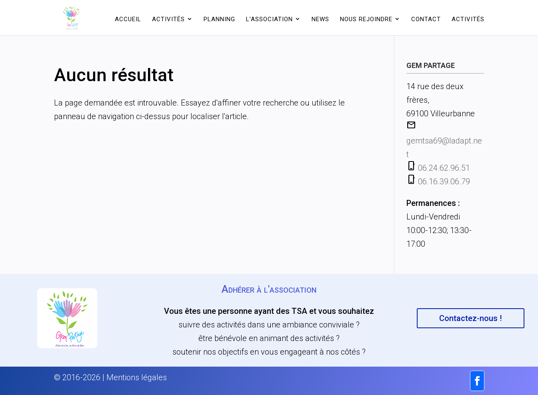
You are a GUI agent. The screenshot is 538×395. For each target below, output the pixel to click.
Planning (219, 19)
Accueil (128, 19)
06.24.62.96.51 (444, 168)
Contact (426, 19)
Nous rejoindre (366, 19)
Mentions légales (136, 377)
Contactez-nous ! (470, 318)
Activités (168, 19)
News (320, 19)
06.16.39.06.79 (444, 181)
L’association (269, 19)
